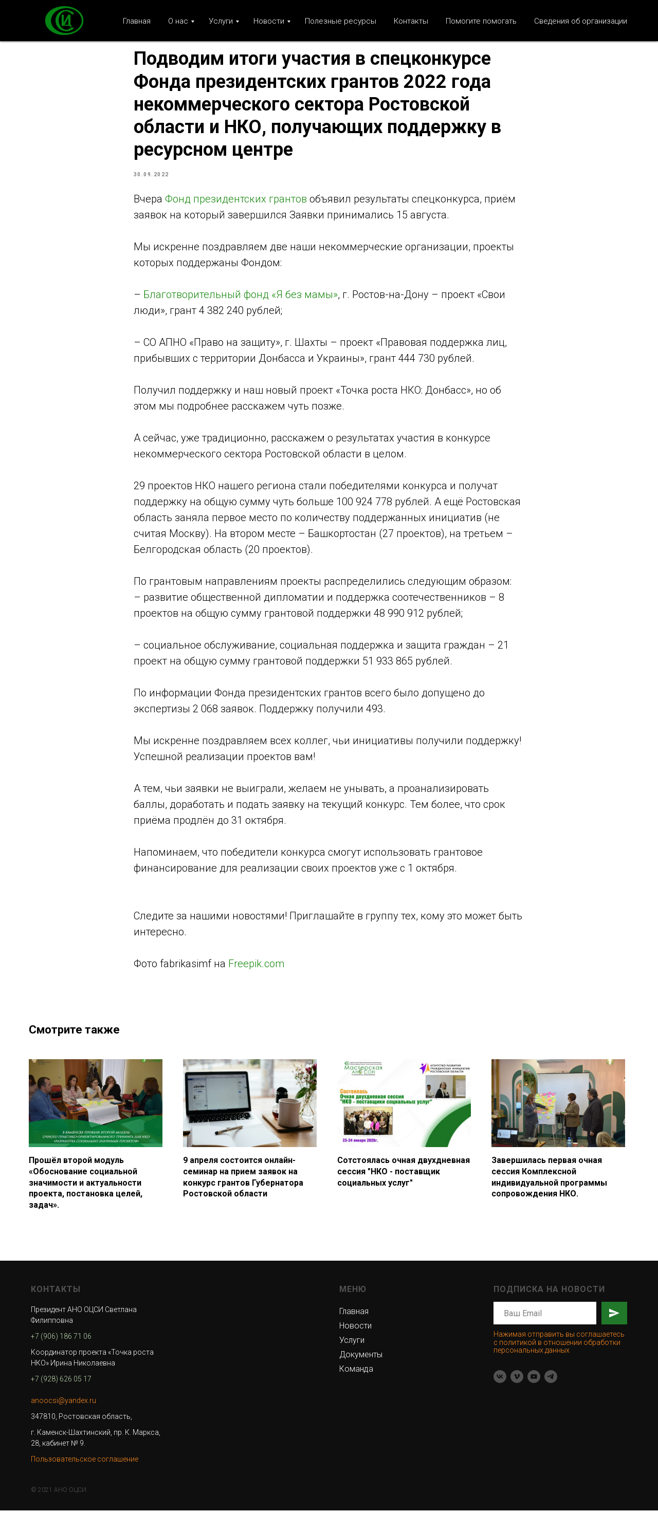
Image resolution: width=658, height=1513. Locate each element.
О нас (178, 21)
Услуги (221, 21)
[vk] (500, 1379)
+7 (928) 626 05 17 (61, 1381)
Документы (360, 1357)
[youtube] (533, 1379)
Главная (137, 21)
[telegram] (550, 1379)
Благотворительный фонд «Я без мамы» (240, 295)
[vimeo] (516, 1379)
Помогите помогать (481, 21)
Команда (356, 1371)
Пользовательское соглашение (84, 1461)
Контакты (411, 21)
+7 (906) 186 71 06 (61, 1339)
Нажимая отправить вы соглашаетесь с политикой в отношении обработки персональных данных (559, 1345)
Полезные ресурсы (340, 21)
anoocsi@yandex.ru (63, 1403)
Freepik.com (256, 964)
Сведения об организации (580, 21)
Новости (268, 21)
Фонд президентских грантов (236, 200)
